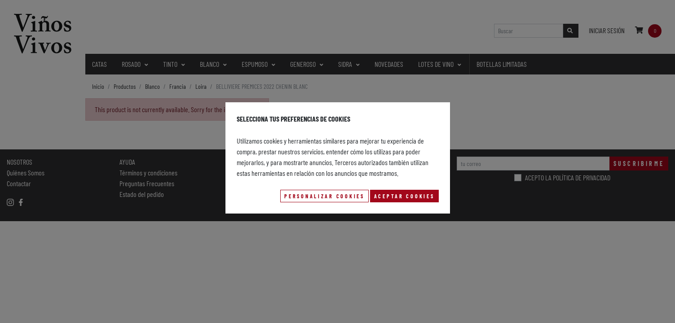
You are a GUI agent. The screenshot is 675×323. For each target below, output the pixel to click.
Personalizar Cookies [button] (324, 196)
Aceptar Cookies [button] (404, 196)
